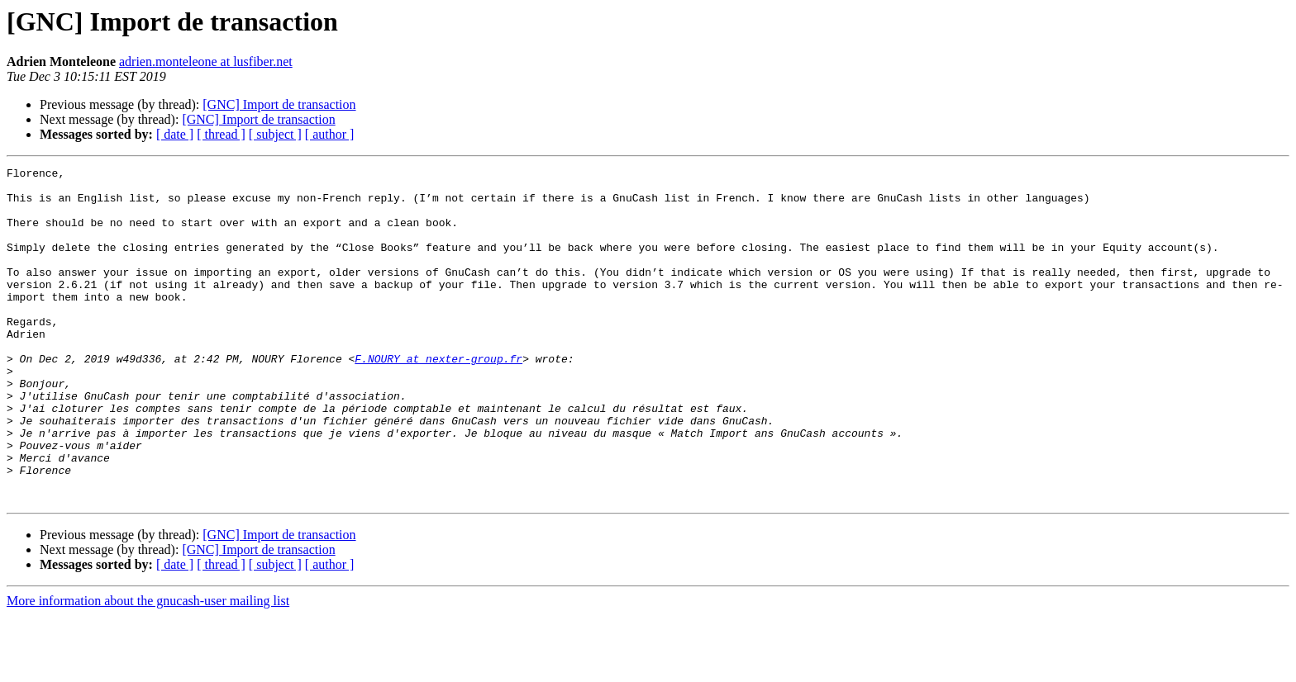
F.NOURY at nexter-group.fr (438, 398)
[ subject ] (275, 134)
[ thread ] (221, 134)
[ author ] (330, 134)
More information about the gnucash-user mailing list (148, 668)
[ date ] (174, 134)
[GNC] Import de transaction (278, 104)
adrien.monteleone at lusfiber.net (206, 61)
